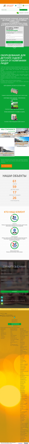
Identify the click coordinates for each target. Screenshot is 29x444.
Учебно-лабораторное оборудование (24, 431)
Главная (2, 330)
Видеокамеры (22, 336)
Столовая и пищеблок (24, 423)
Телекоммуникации (23, 425)
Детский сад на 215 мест (13, 342)
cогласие (19, 43)
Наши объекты (3, 334)
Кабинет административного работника (23, 346)
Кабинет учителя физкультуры (23, 355)
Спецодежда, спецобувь (22, 420)
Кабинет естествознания (23, 351)
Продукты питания (23, 394)
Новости (2, 335)
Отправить (14, 291)
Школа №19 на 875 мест (13, 331)
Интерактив (22, 344)
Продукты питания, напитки (23, 396)
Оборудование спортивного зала (23, 379)
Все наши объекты (6, 165)
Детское (21, 340)
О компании (3, 336)
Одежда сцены (22, 381)
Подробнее (20, 443)
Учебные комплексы (23, 435)
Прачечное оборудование (22, 390)
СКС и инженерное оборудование (23, 412)
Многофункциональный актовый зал (24, 376)
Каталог (2, 331)
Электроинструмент (23, 440)
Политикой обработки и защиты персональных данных (15, 45)
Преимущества (3, 332)
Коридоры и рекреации (24, 371)
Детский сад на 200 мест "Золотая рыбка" (14, 345)
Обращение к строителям (22, 12)
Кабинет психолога (23, 352)
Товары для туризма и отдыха (24, 428)
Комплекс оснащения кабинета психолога (24, 365)
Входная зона (22, 338)
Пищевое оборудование (22, 386)
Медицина (22, 373)
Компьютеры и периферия (22, 369)
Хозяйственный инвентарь (23, 439)
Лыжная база (12, 336)
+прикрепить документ (11, 39)
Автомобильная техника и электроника (24, 331)
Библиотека (22, 334)
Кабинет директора (23, 349)
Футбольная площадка (14, 339)
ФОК (11, 332)
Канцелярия (22, 356)
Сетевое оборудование (22, 406)
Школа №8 (12, 340)
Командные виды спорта (23, 362)
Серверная (22, 402)
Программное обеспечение (22, 393)
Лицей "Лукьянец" (13, 335)
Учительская (22, 437)
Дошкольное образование (22, 342)
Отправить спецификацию (14, 42)
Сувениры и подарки (23, 424)
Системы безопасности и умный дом (24, 409)
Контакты (2, 338)
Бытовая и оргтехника (24, 335)
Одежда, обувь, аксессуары (23, 383)
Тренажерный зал (23, 429)
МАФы (11, 334)
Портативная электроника (22, 388)
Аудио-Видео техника (24, 332)
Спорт (21, 421)
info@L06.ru (26, 5)
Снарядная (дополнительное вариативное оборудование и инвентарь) (23, 416)
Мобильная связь (23, 377)
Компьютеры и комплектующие (23, 367)
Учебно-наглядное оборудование (23, 434)
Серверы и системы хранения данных (23, 404)
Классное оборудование (22, 360)
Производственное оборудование (23, 399)
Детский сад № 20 (13, 338)
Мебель (21, 372)
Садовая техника (23, 400)
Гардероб (22, 339)
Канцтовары (22, 357)
